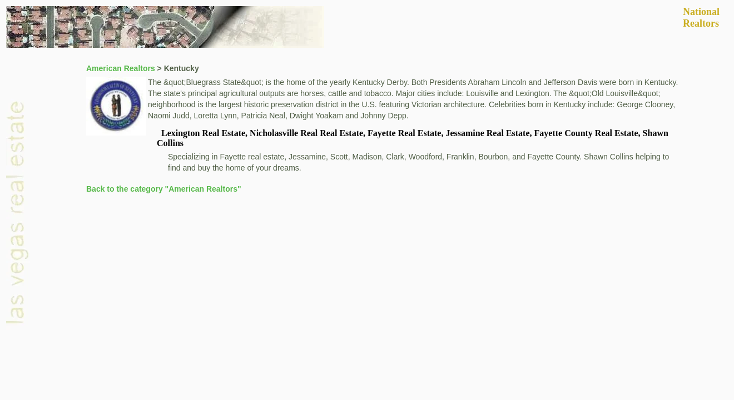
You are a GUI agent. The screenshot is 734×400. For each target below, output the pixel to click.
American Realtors (120, 68)
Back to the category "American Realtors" (163, 188)
